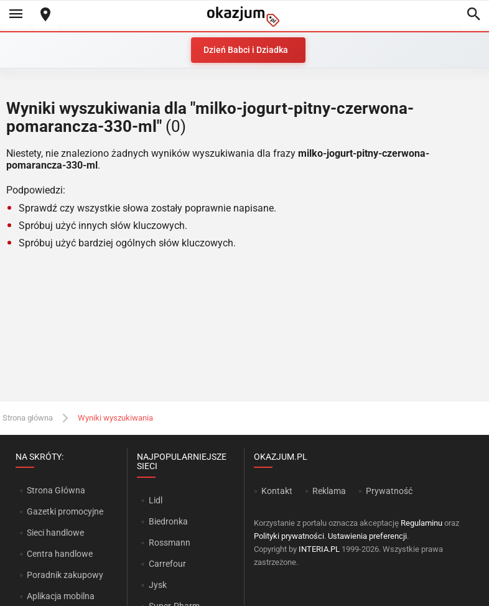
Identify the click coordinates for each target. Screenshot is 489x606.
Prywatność (389, 491)
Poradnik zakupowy (65, 575)
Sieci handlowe (55, 533)
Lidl (155, 500)
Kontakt (276, 491)
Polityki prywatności (289, 536)
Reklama (329, 491)
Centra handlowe (60, 554)
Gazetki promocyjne (65, 511)
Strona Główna (56, 490)
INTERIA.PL (319, 549)
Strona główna (27, 417)
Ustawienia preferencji (367, 536)
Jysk (158, 585)
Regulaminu (421, 523)
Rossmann (169, 543)
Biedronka (168, 521)
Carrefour (167, 564)
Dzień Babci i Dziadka (245, 50)
